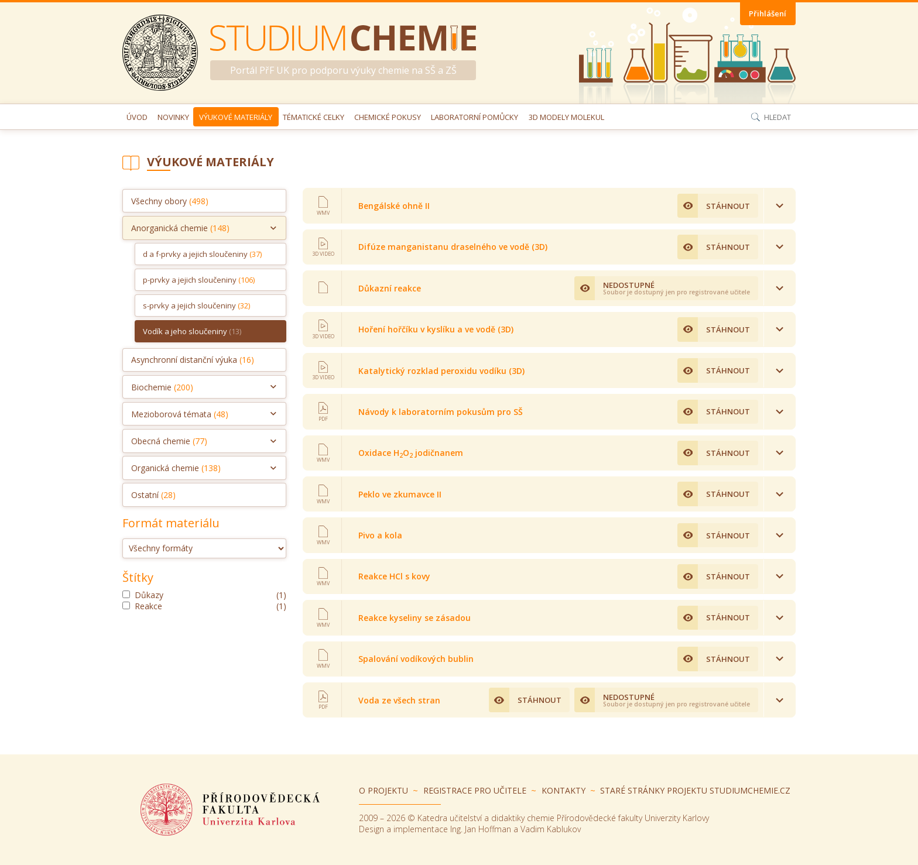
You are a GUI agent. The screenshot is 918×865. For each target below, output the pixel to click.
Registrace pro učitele (474, 790)
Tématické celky (313, 117)
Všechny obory (169, 201)
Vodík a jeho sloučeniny (192, 331)
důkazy (204, 594)
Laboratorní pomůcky (474, 117)
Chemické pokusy (387, 117)
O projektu (383, 790)
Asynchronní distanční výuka (192, 359)
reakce (204, 606)
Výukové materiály (235, 117)
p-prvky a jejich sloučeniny (199, 279)
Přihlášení (767, 13)
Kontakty (563, 790)
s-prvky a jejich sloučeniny (196, 305)
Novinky (173, 117)
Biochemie (162, 387)
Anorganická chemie (180, 228)
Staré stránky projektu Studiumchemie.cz (695, 790)
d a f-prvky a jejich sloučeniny (202, 254)
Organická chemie (176, 467)
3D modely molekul (566, 117)
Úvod (137, 117)
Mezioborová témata (179, 414)
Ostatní (153, 494)
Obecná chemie (169, 441)
